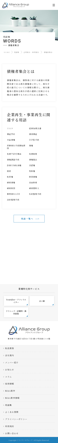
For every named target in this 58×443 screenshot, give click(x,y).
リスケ (10, 128)
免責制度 (33, 154)
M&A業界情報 (12, 397)
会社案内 (9, 355)
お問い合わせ (11, 433)
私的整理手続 (35, 194)
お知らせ (9, 369)
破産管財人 (34, 188)
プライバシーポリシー (16, 419)
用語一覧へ (27, 218)
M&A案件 (10, 390)
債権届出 (33, 159)
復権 (31, 145)
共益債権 (11, 139)
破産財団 (11, 188)
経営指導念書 (35, 128)
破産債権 (11, 182)
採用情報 (9, 383)
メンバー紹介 (11, 362)
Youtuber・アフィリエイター (17, 301)
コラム (8, 376)
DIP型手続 (34, 139)
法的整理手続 (13, 199)
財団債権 (33, 176)
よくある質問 (11, 412)
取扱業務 (9, 348)
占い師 (46, 302)
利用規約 (9, 426)
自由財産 (33, 182)
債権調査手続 (13, 159)
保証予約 (11, 134)
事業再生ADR (13, 194)
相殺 (9, 171)
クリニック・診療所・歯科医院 (17, 313)
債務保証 (33, 134)
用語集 (16, 52)
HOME (7, 52)
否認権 (32, 165)
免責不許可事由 (14, 154)
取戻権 (10, 176)
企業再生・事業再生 (31, 52)
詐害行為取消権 (14, 165)
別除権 (32, 171)
